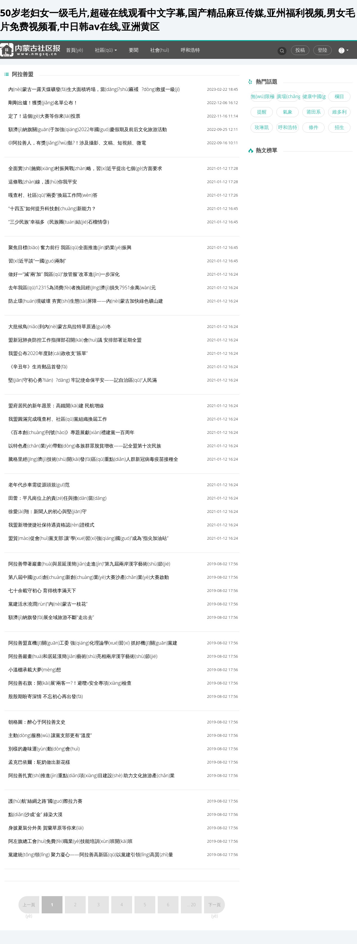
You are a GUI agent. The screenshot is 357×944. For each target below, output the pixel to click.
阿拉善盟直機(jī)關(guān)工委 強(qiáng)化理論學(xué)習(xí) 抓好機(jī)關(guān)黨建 (92, 643)
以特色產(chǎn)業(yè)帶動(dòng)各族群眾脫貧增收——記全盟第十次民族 (84, 445)
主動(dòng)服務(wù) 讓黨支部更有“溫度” (50, 735)
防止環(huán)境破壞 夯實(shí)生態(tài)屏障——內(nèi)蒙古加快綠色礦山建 (85, 301)
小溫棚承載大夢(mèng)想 (34, 669)
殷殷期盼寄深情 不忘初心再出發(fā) (45, 696)
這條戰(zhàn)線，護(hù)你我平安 (42, 181)
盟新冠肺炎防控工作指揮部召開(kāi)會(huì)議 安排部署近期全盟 (75, 340)
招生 (339, 127)
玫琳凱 (262, 127)
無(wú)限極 (262, 96)
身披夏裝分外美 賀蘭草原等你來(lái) (46, 827)
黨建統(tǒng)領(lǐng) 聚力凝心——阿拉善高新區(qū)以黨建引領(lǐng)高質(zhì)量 (90, 854)
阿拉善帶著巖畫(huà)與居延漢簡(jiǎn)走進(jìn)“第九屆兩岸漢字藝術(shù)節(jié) (89, 563)
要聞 (133, 50)
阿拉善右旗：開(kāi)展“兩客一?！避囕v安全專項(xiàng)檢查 (69, 683)
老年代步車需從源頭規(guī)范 (39, 484)
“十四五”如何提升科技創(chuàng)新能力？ (52, 208)
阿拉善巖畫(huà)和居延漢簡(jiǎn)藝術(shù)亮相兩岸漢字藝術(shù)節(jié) (82, 656)
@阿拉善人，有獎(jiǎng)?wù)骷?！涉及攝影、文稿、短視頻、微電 (77, 142)
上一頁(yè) (29, 907)
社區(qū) (104, 50)
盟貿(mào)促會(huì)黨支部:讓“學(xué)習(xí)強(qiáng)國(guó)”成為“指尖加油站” (88, 538)
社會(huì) (159, 50)
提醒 (262, 112)
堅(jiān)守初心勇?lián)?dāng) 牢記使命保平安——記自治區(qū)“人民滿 (82, 380)
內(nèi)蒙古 (78, 68)
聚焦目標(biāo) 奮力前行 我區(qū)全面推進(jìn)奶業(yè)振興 (69, 247)
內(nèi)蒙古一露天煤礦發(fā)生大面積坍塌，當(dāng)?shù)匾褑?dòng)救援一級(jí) (94, 89)
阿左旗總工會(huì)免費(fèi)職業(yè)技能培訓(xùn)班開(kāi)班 (70, 841)
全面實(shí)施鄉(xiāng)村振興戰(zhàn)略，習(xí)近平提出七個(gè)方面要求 (85, 168)
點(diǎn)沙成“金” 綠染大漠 (35, 814)
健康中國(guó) (314, 96)
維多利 (339, 112)
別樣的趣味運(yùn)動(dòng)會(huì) (44, 748)
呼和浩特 (190, 50)
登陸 (322, 50)
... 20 (191, 904)
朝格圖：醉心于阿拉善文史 (36, 722)
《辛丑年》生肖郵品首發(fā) (37, 366)
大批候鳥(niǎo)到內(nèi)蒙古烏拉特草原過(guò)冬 (59, 326)
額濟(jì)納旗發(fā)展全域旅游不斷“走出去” (51, 617)
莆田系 (313, 112)
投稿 (300, 50)
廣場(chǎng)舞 (288, 96)
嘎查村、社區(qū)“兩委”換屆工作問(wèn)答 (53, 195)
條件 (313, 127)
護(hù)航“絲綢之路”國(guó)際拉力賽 (45, 801)
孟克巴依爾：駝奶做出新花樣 (39, 762)
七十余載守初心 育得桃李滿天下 (42, 590)
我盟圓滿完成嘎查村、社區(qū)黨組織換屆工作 (57, 419)
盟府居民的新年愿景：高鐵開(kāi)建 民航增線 (56, 405)
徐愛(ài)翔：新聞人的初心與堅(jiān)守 (47, 511)
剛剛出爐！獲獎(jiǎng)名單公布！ (43, 102)
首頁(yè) (74, 50)
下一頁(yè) (214, 907)
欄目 (339, 96)
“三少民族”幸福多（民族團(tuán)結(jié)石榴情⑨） (60, 222)
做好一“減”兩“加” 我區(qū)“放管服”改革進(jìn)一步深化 (64, 274)
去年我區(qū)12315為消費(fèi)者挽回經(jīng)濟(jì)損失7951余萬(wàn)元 (82, 287)
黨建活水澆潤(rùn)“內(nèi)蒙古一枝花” (47, 604)
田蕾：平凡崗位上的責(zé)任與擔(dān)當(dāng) (57, 498)
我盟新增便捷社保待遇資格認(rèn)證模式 (51, 525)
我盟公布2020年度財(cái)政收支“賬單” (48, 353)
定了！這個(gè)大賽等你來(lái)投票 (44, 116)
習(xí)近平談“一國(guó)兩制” (37, 260)
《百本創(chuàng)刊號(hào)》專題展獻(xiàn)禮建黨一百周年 (71, 432)
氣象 (287, 112)
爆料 (110, 68)
